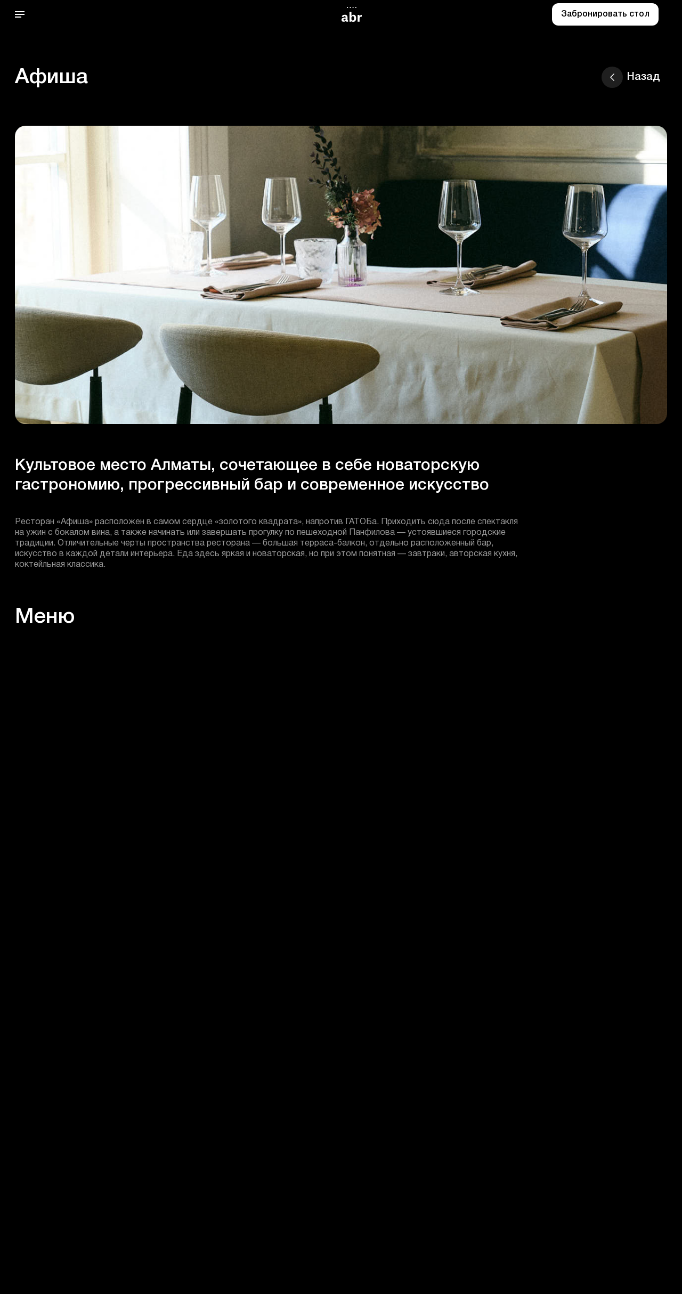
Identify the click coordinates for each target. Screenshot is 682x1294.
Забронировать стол (605, 14)
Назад (631, 77)
